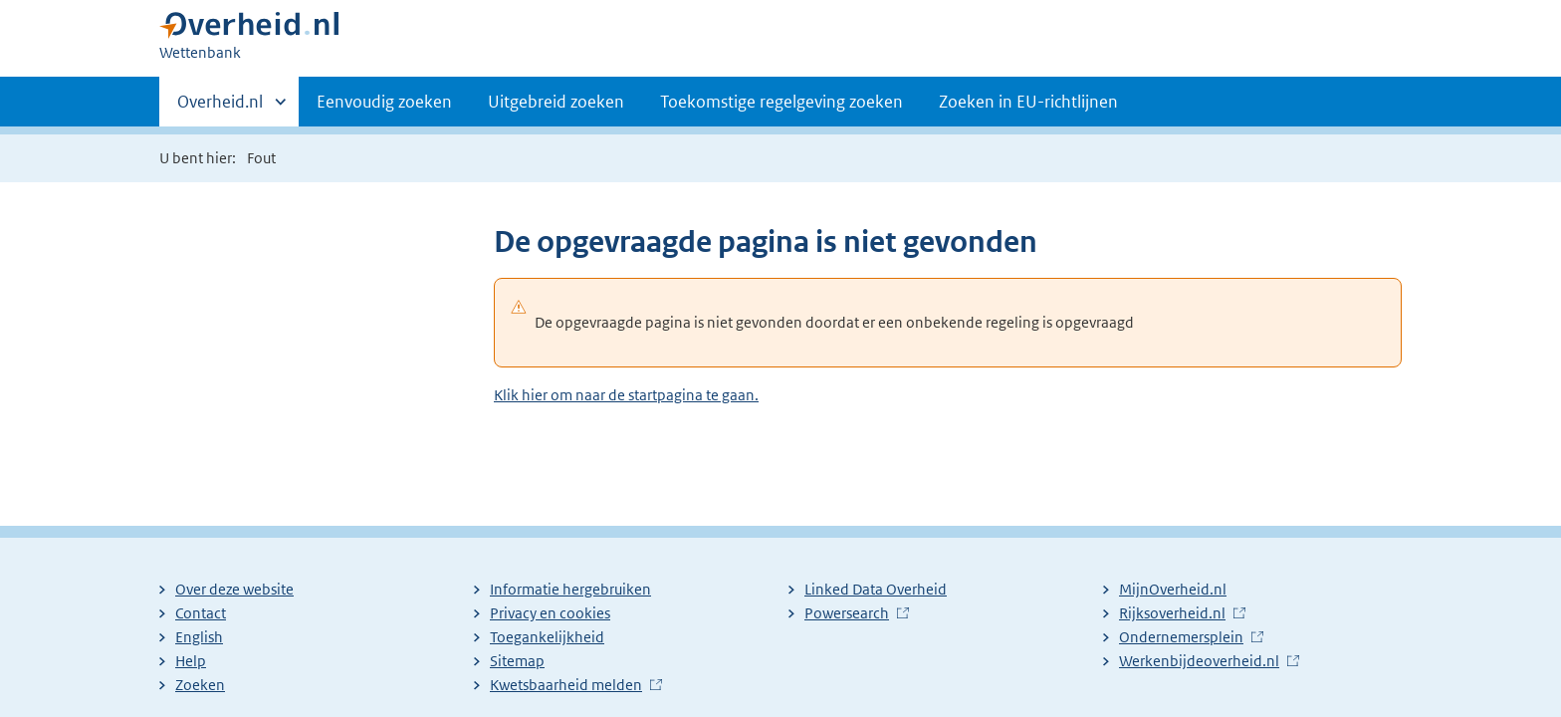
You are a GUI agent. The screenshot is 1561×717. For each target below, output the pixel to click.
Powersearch (846, 612)
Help (190, 660)
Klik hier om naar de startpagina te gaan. (626, 394)
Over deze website (234, 589)
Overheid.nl (220, 107)
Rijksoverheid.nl (1172, 612)
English (199, 636)
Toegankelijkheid (547, 636)
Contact (200, 612)
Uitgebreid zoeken (556, 102)
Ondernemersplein (1181, 636)
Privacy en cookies (550, 612)
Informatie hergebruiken (570, 589)
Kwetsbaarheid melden (566, 684)
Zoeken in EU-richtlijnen (1028, 102)
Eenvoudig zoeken (384, 102)
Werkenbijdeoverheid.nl (1199, 660)
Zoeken (200, 684)
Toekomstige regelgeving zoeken (781, 102)
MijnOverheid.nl (1172, 589)
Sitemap (517, 660)
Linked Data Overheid (875, 589)
